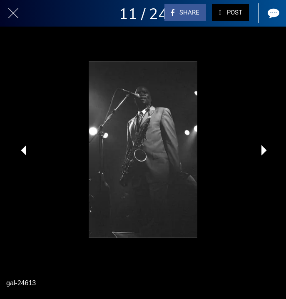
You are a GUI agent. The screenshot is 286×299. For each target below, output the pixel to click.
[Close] (13, 13)
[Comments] (273, 13)
